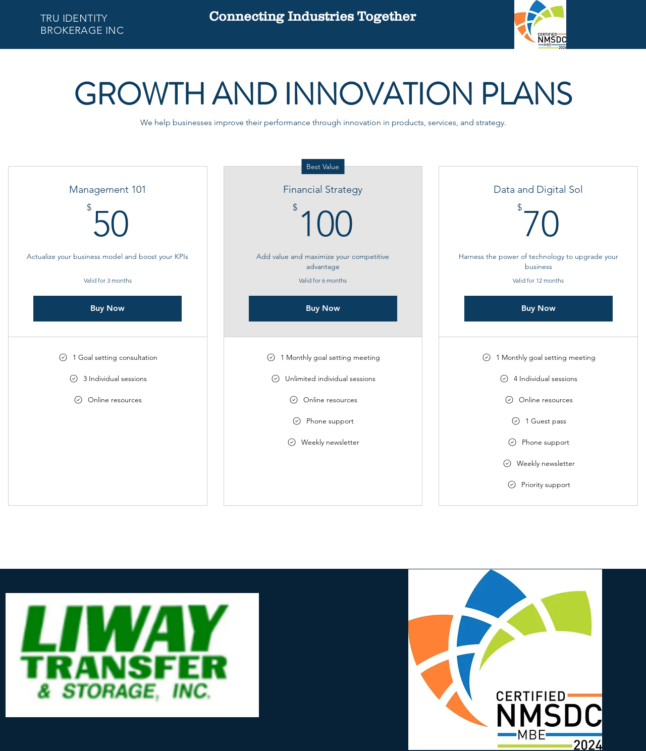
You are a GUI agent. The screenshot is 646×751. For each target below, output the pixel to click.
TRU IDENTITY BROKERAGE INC (82, 24)
